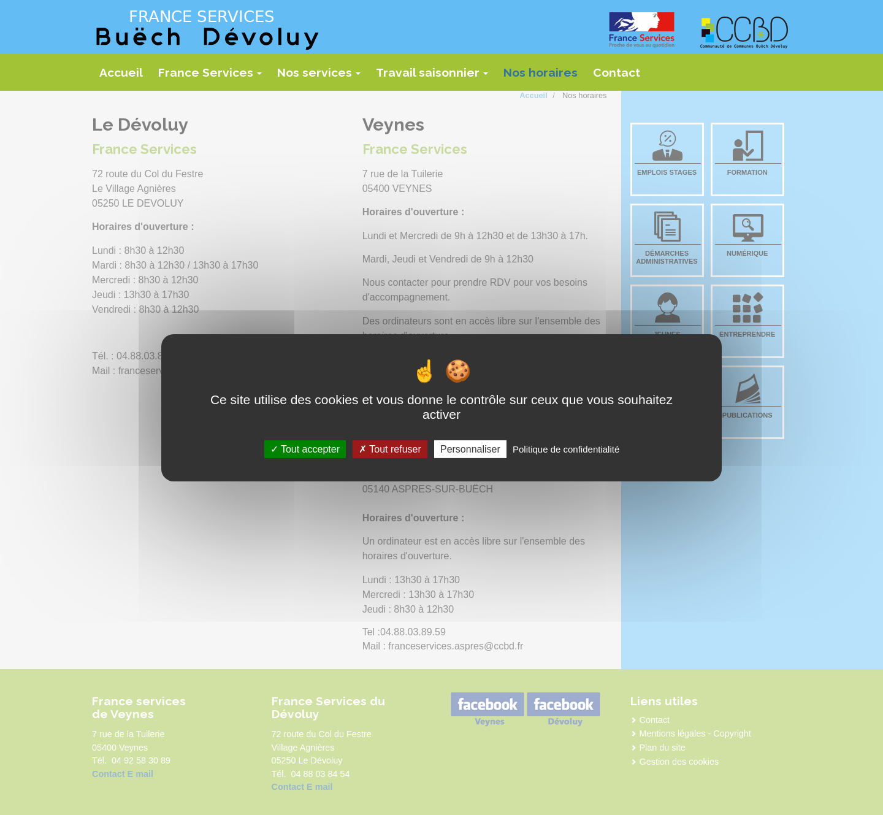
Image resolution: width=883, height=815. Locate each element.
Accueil (121, 72)
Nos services (322, 77)
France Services (213, 77)
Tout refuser (390, 448)
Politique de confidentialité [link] (566, 448)
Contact (616, 72)
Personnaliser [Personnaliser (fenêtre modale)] (470, 448)
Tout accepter (305, 448)
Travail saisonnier (435, 77)
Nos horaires (540, 72)
